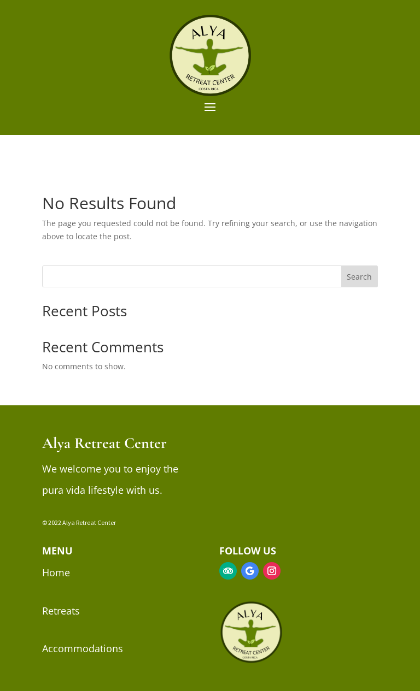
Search (359, 276)
